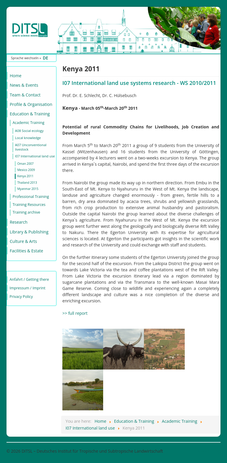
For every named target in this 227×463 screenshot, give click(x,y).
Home (16, 75)
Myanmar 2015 (27, 189)
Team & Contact (25, 95)
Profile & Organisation (31, 104)
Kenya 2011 (25, 176)
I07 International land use (35, 156)
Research (18, 222)
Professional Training (30, 196)
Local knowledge (28, 137)
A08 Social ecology (29, 130)
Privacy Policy (21, 296)
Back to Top (209, 451)
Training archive (26, 212)
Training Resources (28, 204)
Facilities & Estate (26, 251)
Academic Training (28, 122)
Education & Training (30, 114)
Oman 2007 (25, 164)
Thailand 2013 (27, 182)
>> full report (74, 313)
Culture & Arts (23, 241)
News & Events (24, 85)
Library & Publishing (29, 232)
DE (45, 58)
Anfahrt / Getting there (29, 279)
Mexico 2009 (26, 170)
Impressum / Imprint (27, 288)
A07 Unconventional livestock (30, 147)
